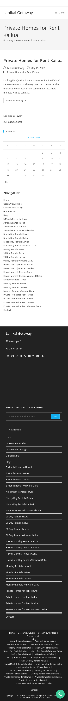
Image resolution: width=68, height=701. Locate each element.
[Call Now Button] (60, 694)
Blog (5, 215)
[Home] (4, 40)
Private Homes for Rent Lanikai (18, 302)
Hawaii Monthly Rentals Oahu (17, 272)
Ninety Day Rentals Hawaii (16, 234)
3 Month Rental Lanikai (14, 226)
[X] (8, 356)
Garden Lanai (10, 211)
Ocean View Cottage (13, 207)
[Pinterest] (25, 356)
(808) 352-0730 (15, 122)
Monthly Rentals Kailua (14, 283)
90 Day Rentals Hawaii (14, 249)
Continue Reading (17, 101)
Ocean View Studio (12, 203)
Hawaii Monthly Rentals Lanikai (18, 268)
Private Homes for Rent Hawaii (18, 294)
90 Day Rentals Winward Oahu (18, 260)
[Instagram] (17, 356)
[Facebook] (12, 356)
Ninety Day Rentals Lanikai (16, 241)
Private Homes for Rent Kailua (30, 40)
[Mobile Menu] (60, 12)
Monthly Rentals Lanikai (15, 287)
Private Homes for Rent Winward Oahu (22, 306)
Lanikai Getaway (18, 12)
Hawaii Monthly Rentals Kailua (18, 264)
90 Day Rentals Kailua (14, 253)
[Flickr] (29, 356)
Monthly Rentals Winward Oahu (19, 291)
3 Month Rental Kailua (14, 222)
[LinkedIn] (21, 356)
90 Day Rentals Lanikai (14, 256)
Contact (7, 309)
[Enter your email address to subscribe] (34, 416)
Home (6, 200)
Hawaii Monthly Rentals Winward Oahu (22, 275)
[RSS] (42, 356)
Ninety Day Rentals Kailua (15, 238)
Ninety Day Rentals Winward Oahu (20, 245)
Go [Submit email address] (55, 416)
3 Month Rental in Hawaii (15, 219)
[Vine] (33, 356)
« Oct (5, 181)
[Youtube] (37, 356)
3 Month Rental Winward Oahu (18, 230)
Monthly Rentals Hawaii (14, 279)
